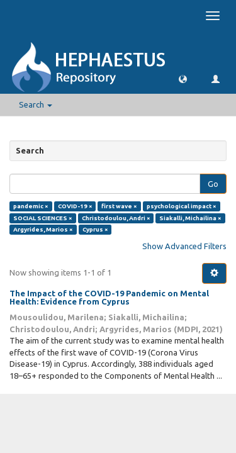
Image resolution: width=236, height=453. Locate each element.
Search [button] (35, 104)
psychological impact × (181, 206)
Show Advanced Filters (184, 246)
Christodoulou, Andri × (116, 218)
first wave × (119, 206)
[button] (183, 78)
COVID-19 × (75, 206)
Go (213, 183)
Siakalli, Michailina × (190, 218)
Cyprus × (95, 229)
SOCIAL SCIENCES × (42, 218)
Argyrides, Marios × (43, 229)
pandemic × (30, 206)
